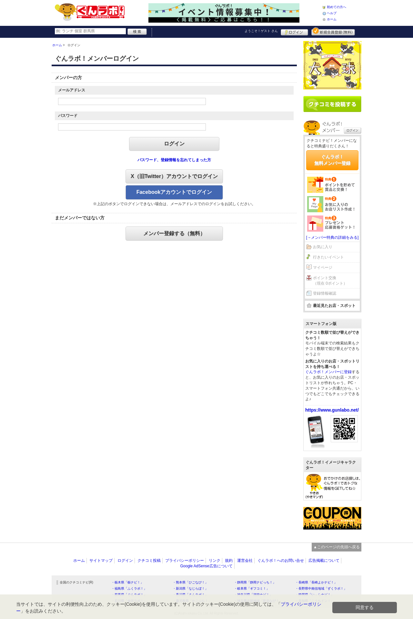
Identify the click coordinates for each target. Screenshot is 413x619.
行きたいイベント (328, 257)
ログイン (294, 31)
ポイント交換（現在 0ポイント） (330, 281)
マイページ (322, 267)
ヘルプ (332, 13)
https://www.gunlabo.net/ (332, 410)
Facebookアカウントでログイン (174, 192)
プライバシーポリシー (184, 560)
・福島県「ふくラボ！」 (129, 588)
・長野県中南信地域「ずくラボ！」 (321, 588)
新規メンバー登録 (333, 31)
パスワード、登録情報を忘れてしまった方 (174, 160)
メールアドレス (71, 90)
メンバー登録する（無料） (174, 233)
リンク (214, 560)
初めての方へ (336, 7)
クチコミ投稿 (149, 560)
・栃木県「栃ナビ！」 (127, 582)
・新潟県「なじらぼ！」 (190, 588)
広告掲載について (323, 560)
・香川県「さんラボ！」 (190, 594)
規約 (229, 560)
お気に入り (322, 247)
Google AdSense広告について (206, 566)
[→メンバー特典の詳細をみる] (332, 237)
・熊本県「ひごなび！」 (190, 582)
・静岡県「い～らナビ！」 (314, 594)
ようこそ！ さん (261, 31)
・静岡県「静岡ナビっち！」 (255, 582)
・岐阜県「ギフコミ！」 (251, 588)
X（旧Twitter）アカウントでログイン (174, 176)
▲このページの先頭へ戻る (336, 547)
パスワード (67, 115)
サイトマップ (101, 560)
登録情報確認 (324, 293)
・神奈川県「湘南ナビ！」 (253, 594)
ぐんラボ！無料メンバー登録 (332, 160)
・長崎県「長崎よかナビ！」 (316, 582)
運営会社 (245, 560)
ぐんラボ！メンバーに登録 (328, 372)
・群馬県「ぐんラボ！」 (129, 594)
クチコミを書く (332, 104)
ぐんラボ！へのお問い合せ (280, 560)
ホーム (332, 19)
